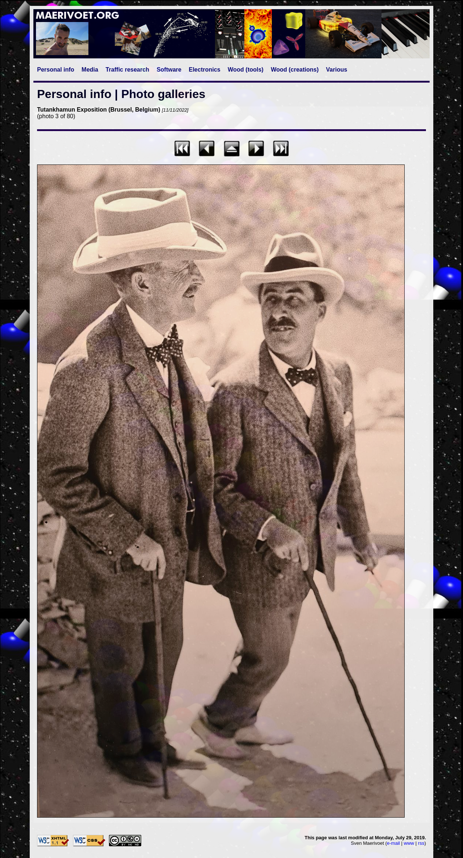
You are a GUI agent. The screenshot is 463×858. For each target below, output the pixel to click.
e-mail (393, 843)
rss (421, 843)
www (409, 843)
